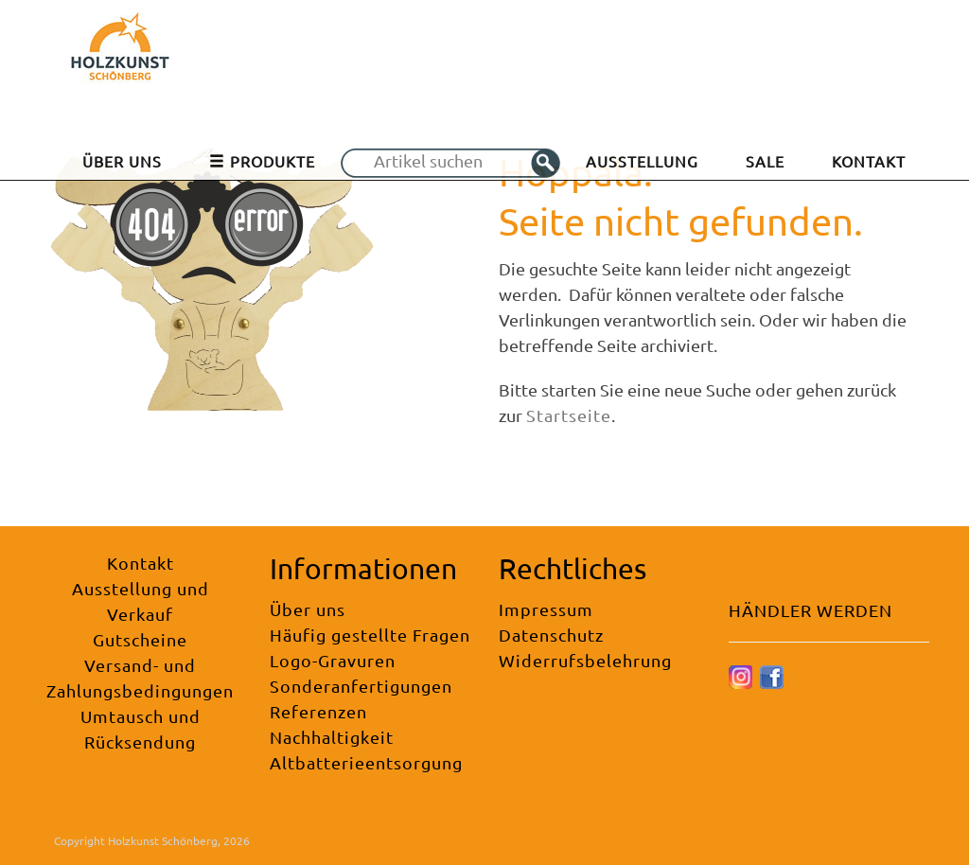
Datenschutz (551, 634)
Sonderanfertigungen (361, 686)
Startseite (568, 415)
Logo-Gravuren (333, 660)
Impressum (546, 609)
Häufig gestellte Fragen (370, 634)
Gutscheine (140, 639)
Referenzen (318, 711)
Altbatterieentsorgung (366, 762)
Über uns (307, 609)
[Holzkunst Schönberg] (120, 52)
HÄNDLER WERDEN (810, 610)
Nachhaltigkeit (332, 737)
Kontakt (140, 563)
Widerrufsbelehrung (585, 660)
